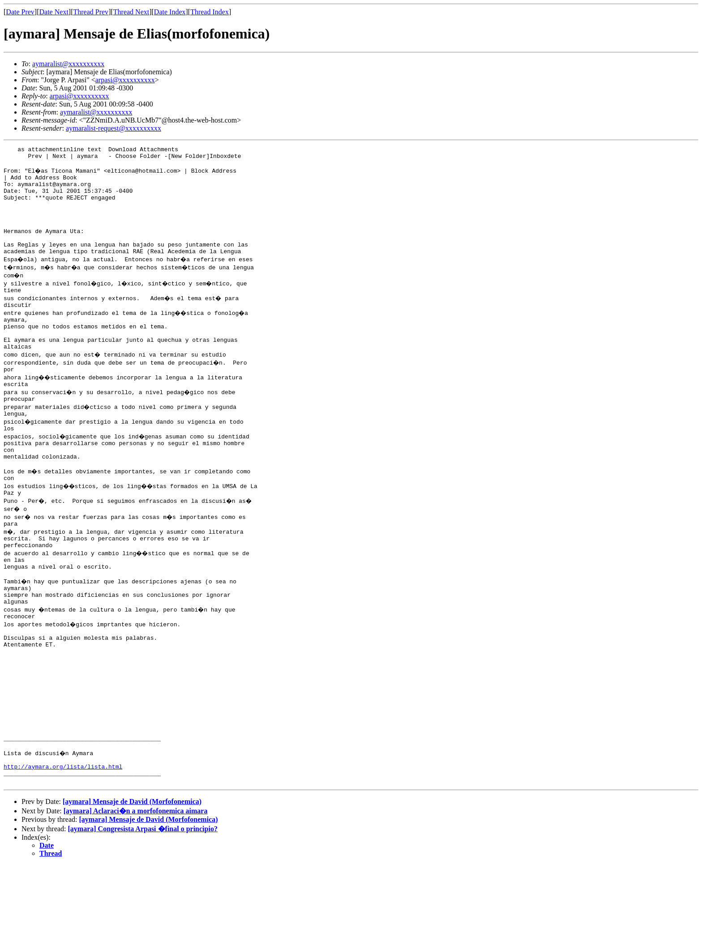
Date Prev (20, 12)
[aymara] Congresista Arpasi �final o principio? (143, 916)
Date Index (170, 12)
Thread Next (131, 12)
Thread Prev (90, 12)
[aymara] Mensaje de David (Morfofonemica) (132, 888)
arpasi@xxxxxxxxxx (125, 80)
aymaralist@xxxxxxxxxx (68, 64)
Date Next (53, 12)
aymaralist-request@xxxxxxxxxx (113, 128)
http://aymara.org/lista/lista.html (63, 851)
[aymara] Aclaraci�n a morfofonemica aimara (136, 898)
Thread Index (209, 12)
